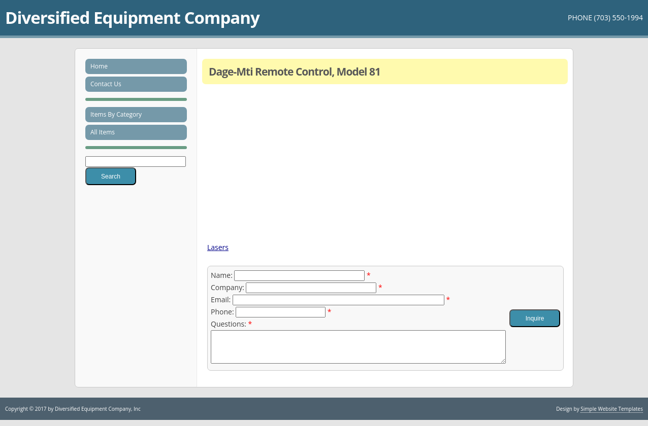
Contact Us (105, 84)
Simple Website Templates (611, 414)
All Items (102, 132)
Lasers (218, 247)
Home (99, 66)
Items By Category (116, 114)
